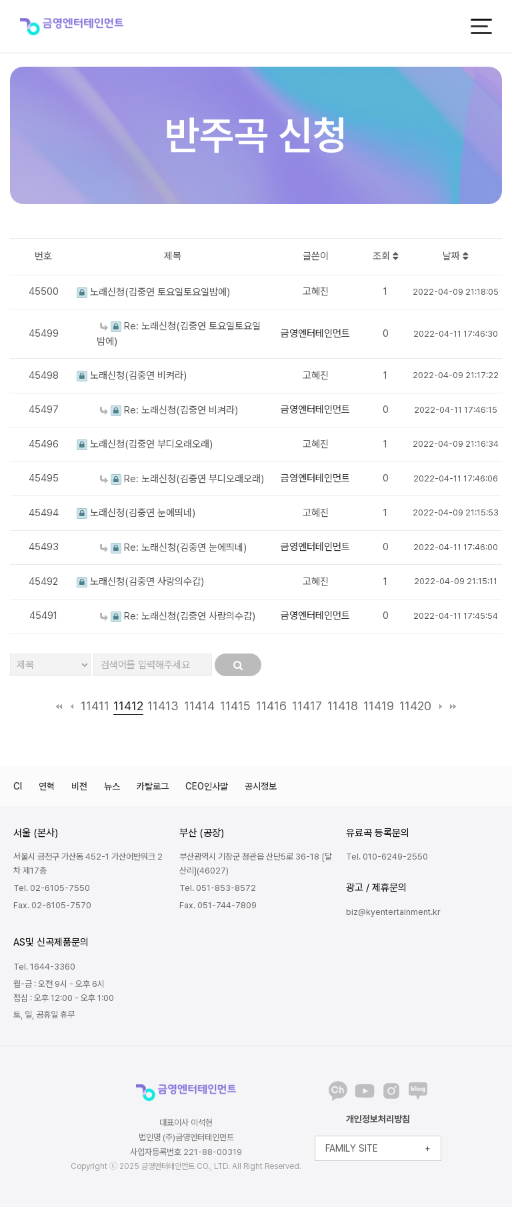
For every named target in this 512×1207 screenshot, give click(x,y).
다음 (440, 706)
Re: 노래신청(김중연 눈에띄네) (173, 547)
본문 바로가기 (0, 0)
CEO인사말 (206, 786)
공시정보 (261, 786)
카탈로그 (153, 786)
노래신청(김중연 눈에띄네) (136, 513)
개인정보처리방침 (378, 1119)
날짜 (456, 256)
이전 (72, 706)
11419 (378, 706)
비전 (79, 786)
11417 (307, 706)
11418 (342, 706)
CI (17, 786)
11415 (235, 706)
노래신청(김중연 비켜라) (132, 375)
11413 (163, 706)
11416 (271, 706)
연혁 (47, 786)
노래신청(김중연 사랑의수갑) (140, 581)
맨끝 (453, 706)
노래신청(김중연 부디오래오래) (145, 444)
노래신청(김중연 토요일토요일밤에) (153, 292)
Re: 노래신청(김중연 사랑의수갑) (177, 616)
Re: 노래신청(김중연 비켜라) (169, 410)
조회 (386, 256)
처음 (59, 706)
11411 (95, 706)
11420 (415, 706)
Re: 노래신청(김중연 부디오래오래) (182, 479)
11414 (199, 706)
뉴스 (112, 786)
